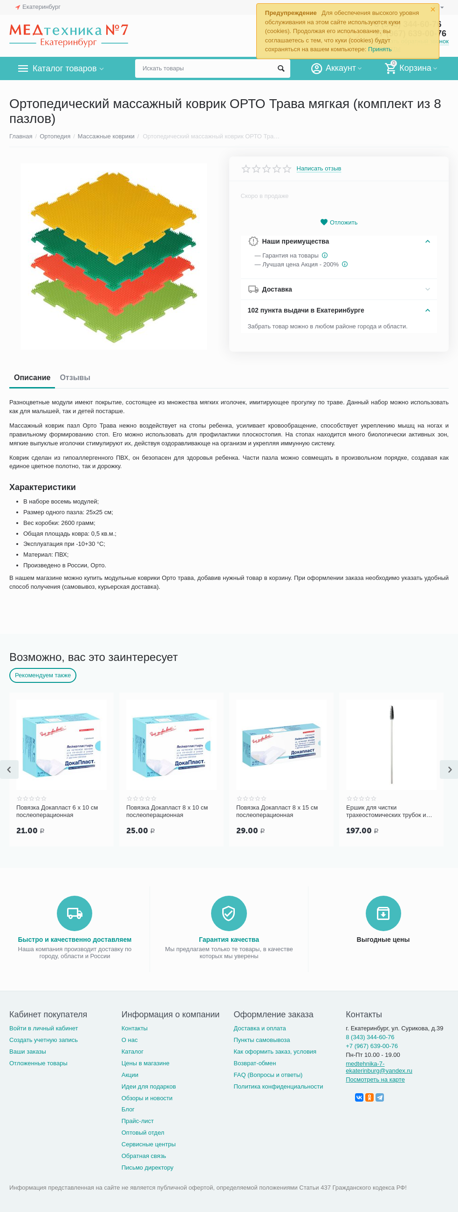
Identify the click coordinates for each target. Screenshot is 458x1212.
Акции (130, 1073)
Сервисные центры (149, 1143)
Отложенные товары (38, 1062)
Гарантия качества (229, 938)
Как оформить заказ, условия (275, 1050)
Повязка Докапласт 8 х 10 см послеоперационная (167, 811)
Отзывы (75, 377)
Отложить (338, 222)
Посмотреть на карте (375, 1078)
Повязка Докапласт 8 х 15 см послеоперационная (277, 811)
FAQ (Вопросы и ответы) (268, 1073)
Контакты (135, 1027)
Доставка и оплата (260, 1027)
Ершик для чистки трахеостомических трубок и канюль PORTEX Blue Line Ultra (390, 811)
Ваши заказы (27, 1050)
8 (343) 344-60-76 (370, 1036)
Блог (128, 1108)
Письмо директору (148, 1166)
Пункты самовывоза (262, 1038)
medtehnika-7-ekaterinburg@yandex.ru (379, 1066)
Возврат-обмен (255, 1062)
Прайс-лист (138, 1120)
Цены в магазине (146, 1062)
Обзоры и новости (147, 1097)
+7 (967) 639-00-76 (372, 1045)
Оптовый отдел (143, 1131)
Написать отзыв (319, 168)
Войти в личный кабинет (43, 1027)
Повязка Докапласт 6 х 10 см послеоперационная (57, 811)
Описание (32, 377)
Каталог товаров (64, 68)
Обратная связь (144, 1154)
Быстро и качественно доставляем (75, 938)
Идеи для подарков (149, 1085)
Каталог (133, 1050)
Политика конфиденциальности (278, 1085)
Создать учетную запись (43, 1038)
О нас (130, 1038)
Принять (380, 49)
